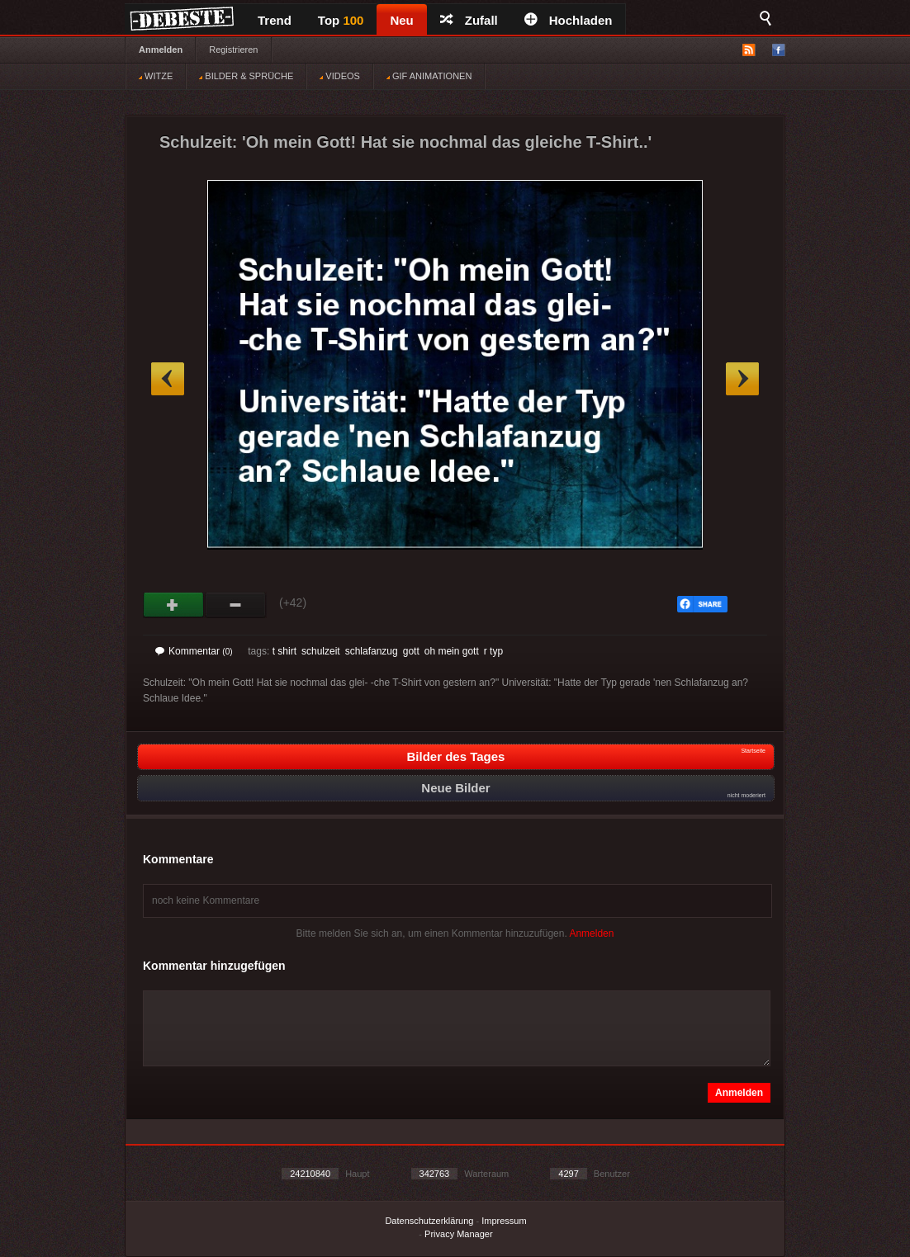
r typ (493, 651)
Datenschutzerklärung (429, 1221)
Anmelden (160, 49)
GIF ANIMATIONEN (429, 76)
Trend (274, 20)
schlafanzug (371, 651)
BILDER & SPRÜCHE (246, 76)
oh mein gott (451, 651)
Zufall (469, 20)
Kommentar (194, 651)
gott (411, 651)
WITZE (156, 76)
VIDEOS (340, 76)
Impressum (503, 1221)
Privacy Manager (458, 1234)
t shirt (284, 651)
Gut (174, 605)
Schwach (236, 605)
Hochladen (568, 20)
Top (341, 20)
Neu (401, 20)
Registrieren (233, 49)
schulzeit (320, 651)
